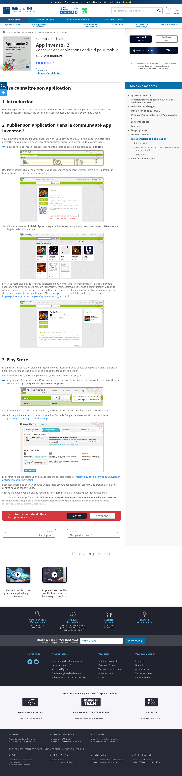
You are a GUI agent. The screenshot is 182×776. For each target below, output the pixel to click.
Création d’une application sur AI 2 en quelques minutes (152, 101)
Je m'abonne (102, 516)
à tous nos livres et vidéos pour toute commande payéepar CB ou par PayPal (73, 624)
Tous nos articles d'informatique (67, 660)
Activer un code (105, 673)
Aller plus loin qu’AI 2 (81, 535)
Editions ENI (19, 10)
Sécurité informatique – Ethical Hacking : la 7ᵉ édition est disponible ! (91, 2)
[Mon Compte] (176, 10)
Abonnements (142, 669)
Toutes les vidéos (143, 673)
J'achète (76, 516)
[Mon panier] (168, 10)
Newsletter (140, 665)
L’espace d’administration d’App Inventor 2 (154, 116)
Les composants (140, 121)
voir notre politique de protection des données (60, 642)
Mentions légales (60, 669)
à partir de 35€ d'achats (109, 623)
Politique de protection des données (69, 677)
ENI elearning (99, 755)
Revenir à (49, 71)
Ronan (50, 56)
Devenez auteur (143, 677)
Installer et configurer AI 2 (145, 110)
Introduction (142, 143)
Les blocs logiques (43, 535)
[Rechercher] (159, 11)
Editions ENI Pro (60, 755)
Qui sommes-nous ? (61, 665)
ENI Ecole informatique (63, 734)
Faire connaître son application (149, 138)
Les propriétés (139, 130)
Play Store (141, 154)
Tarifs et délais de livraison (110, 669)
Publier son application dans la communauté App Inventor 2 (157, 148)
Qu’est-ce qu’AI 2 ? (141, 95)
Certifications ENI (142, 755)
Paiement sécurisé (107, 665)
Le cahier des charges (143, 106)
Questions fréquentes (108, 660)
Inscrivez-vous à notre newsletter (57, 641)
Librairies (139, 660)
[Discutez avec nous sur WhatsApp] (84, 10)
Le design (136, 126)
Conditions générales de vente (66, 673)
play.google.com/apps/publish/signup (27, 418)
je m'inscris (135, 641)
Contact (102, 677)
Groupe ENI (98, 734)
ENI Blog (15, 734)
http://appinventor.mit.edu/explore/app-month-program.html (35, 296)
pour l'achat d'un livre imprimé (37, 623)
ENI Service (17, 755)
